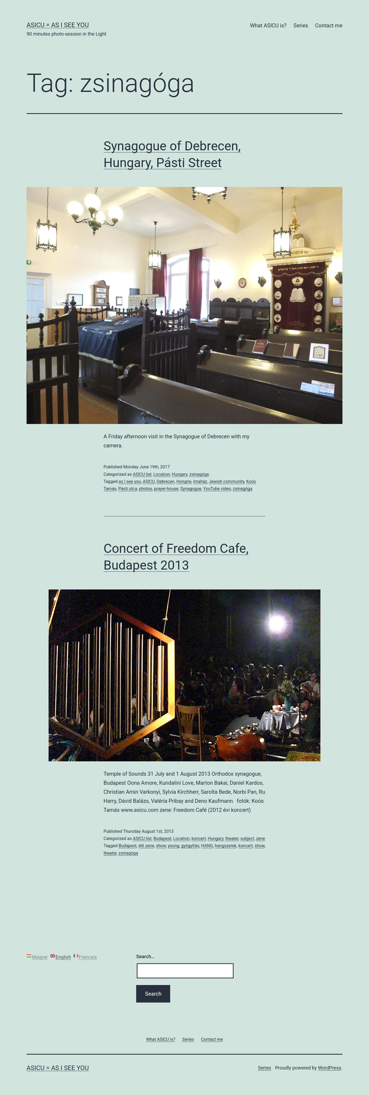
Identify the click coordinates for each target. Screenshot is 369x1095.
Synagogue (190, 488)
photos (145, 488)
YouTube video (217, 488)
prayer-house (166, 488)
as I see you (130, 481)
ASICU (149, 481)
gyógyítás (190, 845)
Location (161, 474)
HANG (207, 845)
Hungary (179, 474)
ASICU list (142, 474)
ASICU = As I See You (58, 25)
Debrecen (165, 481)
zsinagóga (199, 474)
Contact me (328, 25)
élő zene (146, 845)
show (161, 845)
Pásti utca (127, 488)
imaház (200, 481)
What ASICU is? (268, 25)
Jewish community (226, 481)
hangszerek (226, 845)
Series (301, 25)
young (173, 845)
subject (247, 838)
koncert (199, 838)
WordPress (329, 1068)
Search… (145, 956)
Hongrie (184, 481)
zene (260, 838)
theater (231, 838)
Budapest (162, 838)
